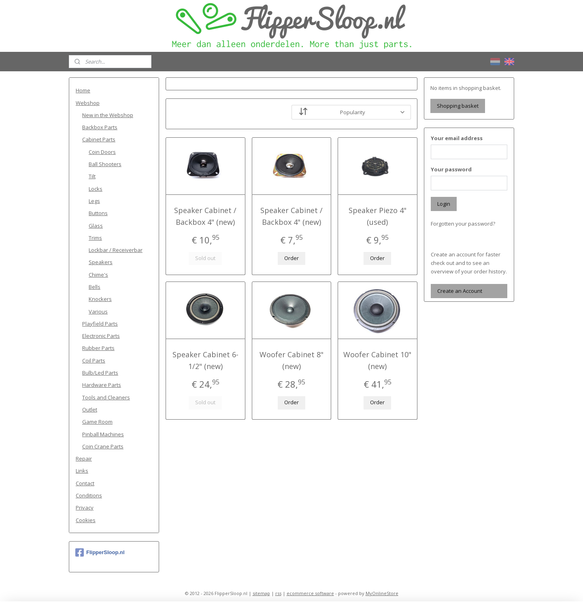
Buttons (98, 213)
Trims (95, 237)
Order (291, 258)
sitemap (261, 593)
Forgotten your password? (463, 223)
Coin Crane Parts (102, 446)
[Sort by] (351, 112)
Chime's (98, 274)
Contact (85, 483)
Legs (94, 201)
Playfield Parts (100, 323)
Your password (451, 169)
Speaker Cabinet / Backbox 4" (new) (205, 216)
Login (443, 203)
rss (278, 593)
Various (98, 311)
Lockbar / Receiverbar (116, 250)
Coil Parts (93, 360)
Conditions (89, 495)
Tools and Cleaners (106, 397)
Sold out (205, 258)
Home (83, 90)
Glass (96, 225)
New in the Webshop (107, 115)
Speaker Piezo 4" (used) (377, 216)
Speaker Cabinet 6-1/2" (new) (205, 360)
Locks (95, 188)
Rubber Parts (98, 348)
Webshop (88, 103)
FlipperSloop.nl (100, 552)
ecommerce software (310, 593)
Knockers (100, 299)
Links (82, 470)
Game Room (97, 421)
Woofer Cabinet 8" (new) (291, 360)
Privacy (85, 507)
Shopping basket (458, 105)
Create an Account (459, 290)
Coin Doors (102, 152)
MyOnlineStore (382, 593)
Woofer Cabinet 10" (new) (378, 360)
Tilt (92, 176)
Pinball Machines (103, 434)
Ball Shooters (105, 164)
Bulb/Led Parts (100, 372)
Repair (84, 458)
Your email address (457, 138)
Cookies (86, 520)
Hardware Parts (101, 384)
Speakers (101, 262)
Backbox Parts (99, 127)
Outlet (89, 409)
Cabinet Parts (98, 139)
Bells (94, 286)
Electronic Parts (101, 335)
